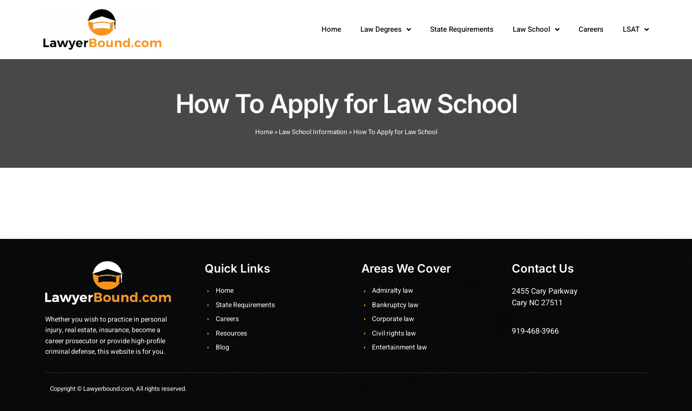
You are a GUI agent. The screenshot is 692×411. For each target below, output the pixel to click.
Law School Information (313, 136)
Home (331, 29)
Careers (591, 29)
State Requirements (462, 29)
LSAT (636, 29)
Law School (536, 29)
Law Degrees (385, 29)
